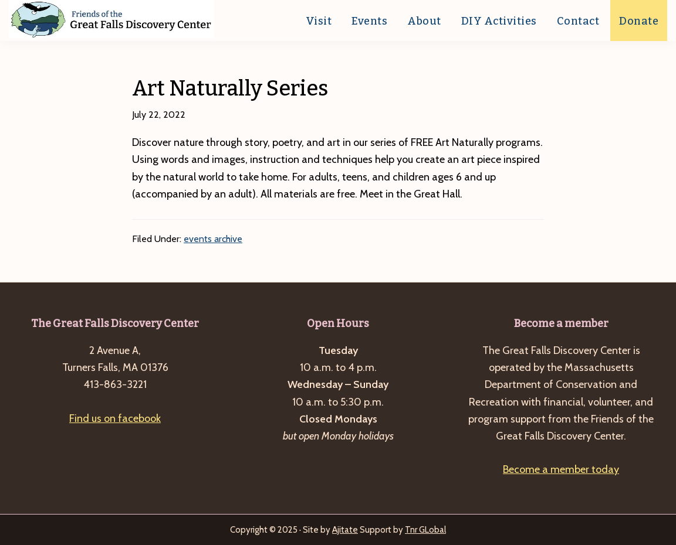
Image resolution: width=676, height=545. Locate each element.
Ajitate (345, 529)
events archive (213, 238)
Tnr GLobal (425, 529)
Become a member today (561, 469)
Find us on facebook (115, 418)
